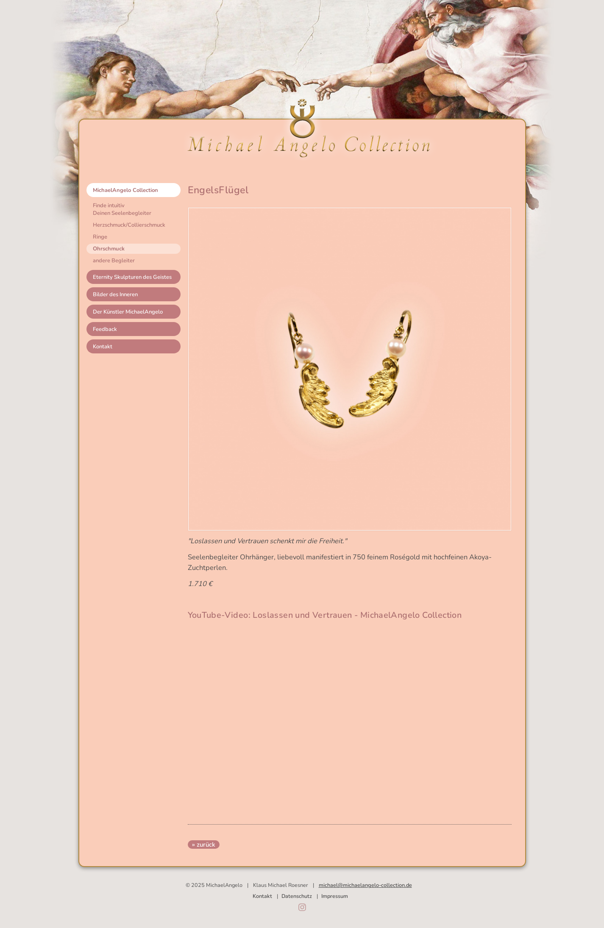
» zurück (203, 844)
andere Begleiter (114, 260)
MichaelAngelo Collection (125, 190)
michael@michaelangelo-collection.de (365, 885)
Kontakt (102, 346)
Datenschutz (296, 896)
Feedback (105, 329)
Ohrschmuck (109, 249)
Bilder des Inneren (115, 294)
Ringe (100, 237)
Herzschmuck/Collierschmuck (129, 225)
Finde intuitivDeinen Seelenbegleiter (122, 209)
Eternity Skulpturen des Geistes (132, 277)
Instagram (302, 907)
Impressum (334, 896)
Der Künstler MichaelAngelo (128, 312)
